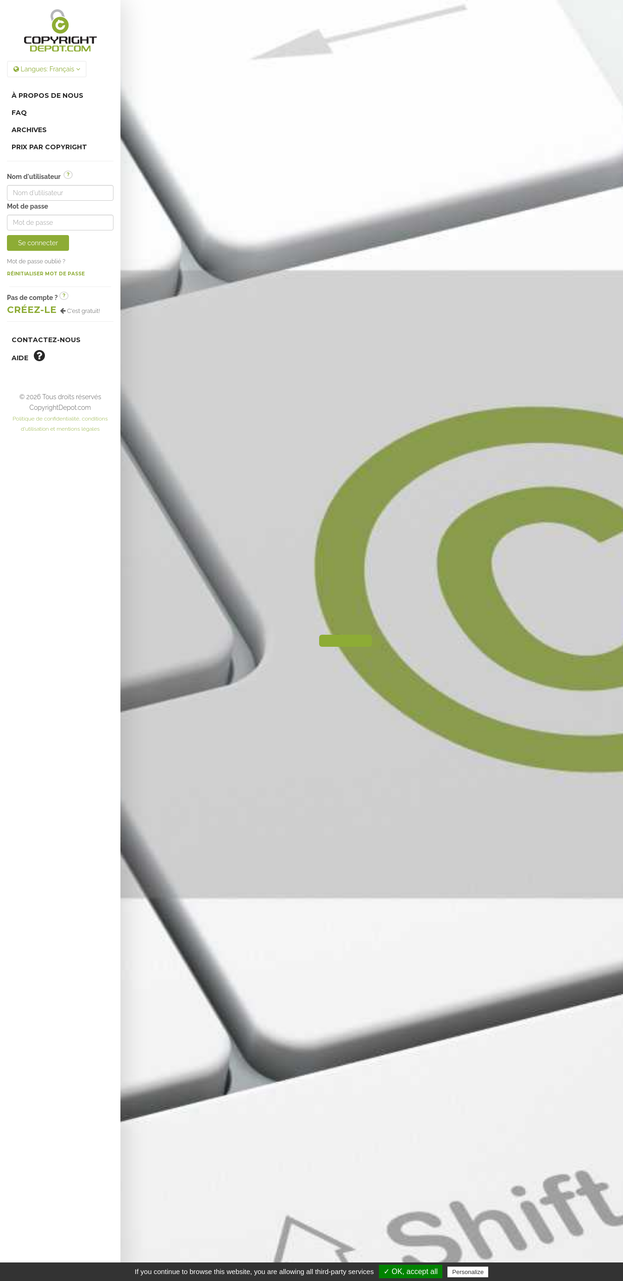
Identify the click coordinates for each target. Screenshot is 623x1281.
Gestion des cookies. (372, 1236)
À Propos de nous (47, 95)
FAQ (19, 112)
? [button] (68, 175)
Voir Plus (371, 1037)
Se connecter (38, 243)
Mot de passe (27, 206)
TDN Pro (402, 1194)
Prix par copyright (49, 147)
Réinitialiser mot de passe (46, 274)
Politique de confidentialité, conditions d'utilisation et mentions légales (371, 1208)
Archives (29, 130)
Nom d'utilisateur (40, 176)
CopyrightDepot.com (423, 1175)
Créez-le (32, 309)
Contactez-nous (46, 340)
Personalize (468, 1271)
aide (28, 355)
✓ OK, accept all (411, 1271)
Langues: (46, 69)
